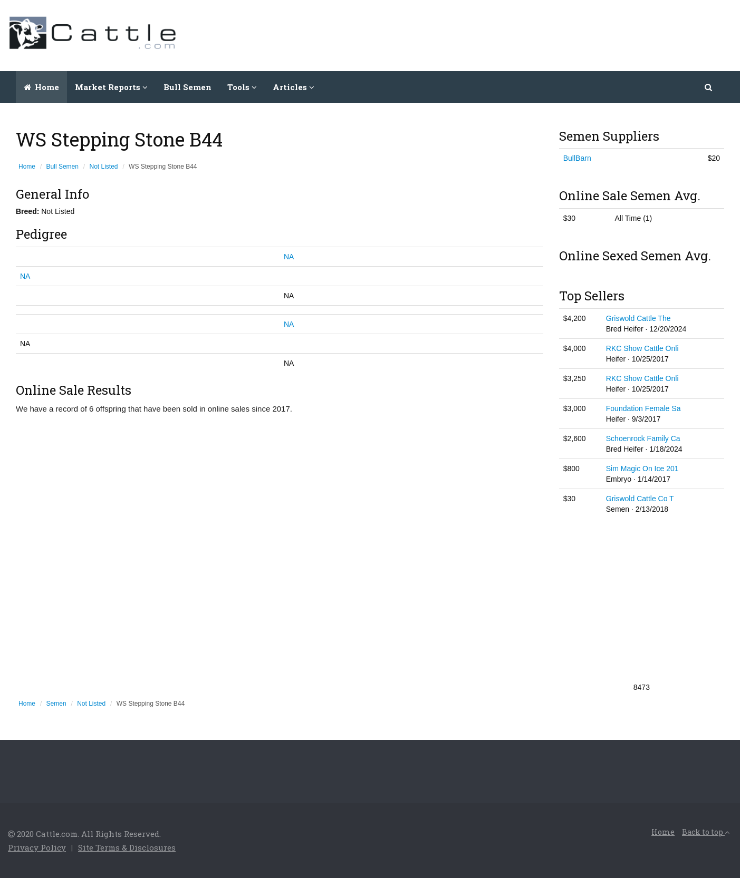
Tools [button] (242, 87)
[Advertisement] (540, 34)
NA (289, 256)
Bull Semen (188, 87)
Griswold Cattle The (638, 318)
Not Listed (104, 166)
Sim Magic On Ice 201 (642, 468)
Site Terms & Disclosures (127, 847)
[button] (709, 87)
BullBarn (577, 158)
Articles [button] (293, 87)
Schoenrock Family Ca (643, 438)
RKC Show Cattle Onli (642, 348)
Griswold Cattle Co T (640, 498)
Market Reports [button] (111, 87)
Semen (56, 703)
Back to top (705, 832)
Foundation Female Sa (643, 408)
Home (41, 87)
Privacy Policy (37, 847)
